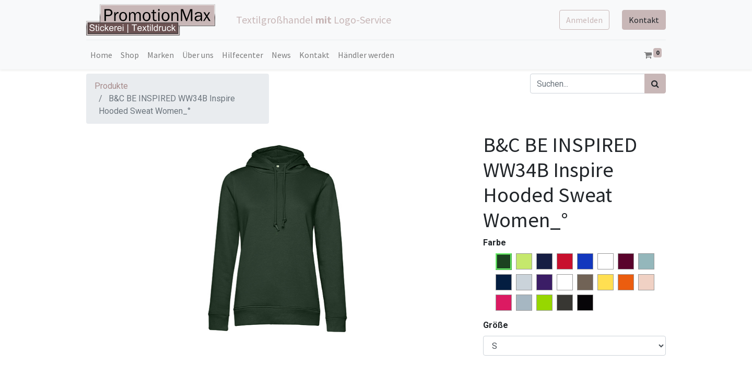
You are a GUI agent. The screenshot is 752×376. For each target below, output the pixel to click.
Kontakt (644, 20)
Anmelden (584, 20)
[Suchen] (655, 83)
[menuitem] (101, 54)
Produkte (111, 86)
